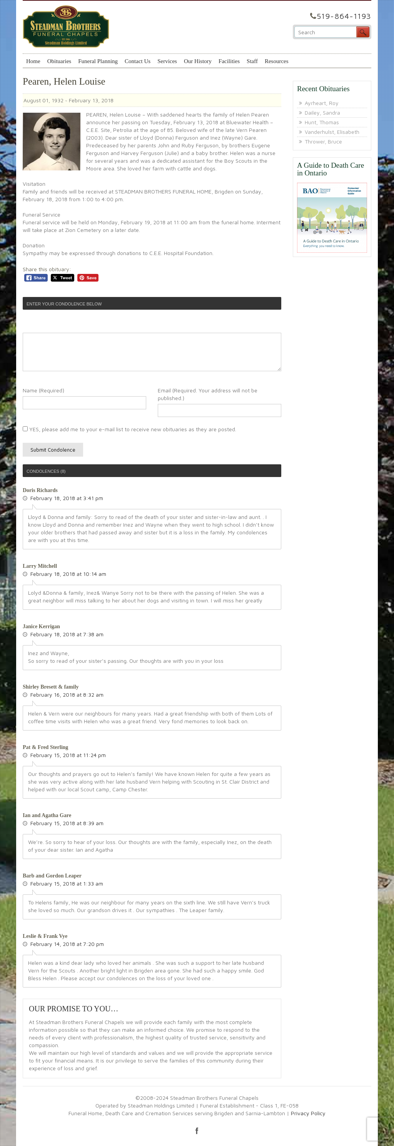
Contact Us (137, 61)
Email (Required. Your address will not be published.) (207, 394)
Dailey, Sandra (322, 112)
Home (33, 61)
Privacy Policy (308, 1113)
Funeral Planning (98, 61)
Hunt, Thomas (322, 122)
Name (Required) (43, 390)
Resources (277, 61)
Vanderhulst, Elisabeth (332, 131)
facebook (197, 1130)
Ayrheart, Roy (322, 103)
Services (167, 61)
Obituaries (59, 61)
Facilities (229, 61)
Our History (198, 61)
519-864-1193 (344, 16)
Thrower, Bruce (323, 141)
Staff (252, 61)
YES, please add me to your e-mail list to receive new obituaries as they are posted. (129, 429)
